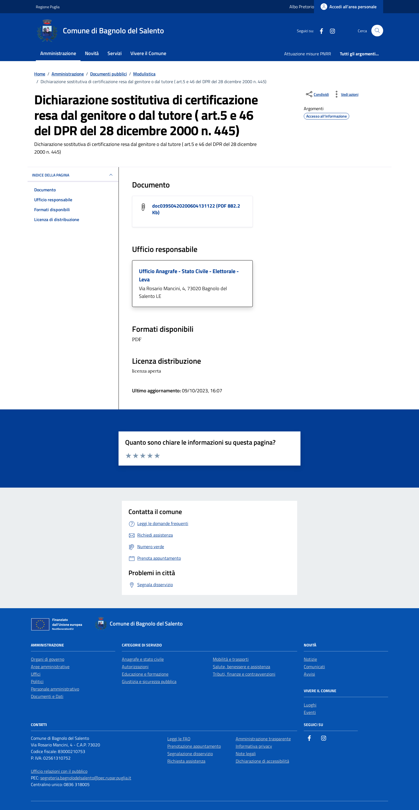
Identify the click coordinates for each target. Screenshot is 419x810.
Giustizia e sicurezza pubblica (149, 681)
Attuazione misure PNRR (307, 53)
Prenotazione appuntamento (194, 746)
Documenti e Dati (47, 696)
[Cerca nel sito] (377, 31)
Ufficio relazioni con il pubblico (59, 771)
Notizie (310, 659)
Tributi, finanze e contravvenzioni (244, 674)
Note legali (246, 753)
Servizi (115, 53)
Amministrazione (58, 53)
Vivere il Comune (148, 53)
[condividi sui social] (317, 94)
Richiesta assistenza (186, 761)
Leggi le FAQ (178, 738)
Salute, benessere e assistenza (241, 666)
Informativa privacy (254, 746)
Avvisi (309, 674)
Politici (37, 681)
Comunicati (314, 666)
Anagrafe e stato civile (143, 659)
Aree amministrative (50, 666)
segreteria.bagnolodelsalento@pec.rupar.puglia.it (85, 777)
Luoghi (310, 705)
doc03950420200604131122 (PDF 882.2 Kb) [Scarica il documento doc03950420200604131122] (196, 209)
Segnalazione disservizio (190, 753)
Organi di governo (47, 659)
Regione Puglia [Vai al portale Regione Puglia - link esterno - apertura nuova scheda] (48, 7)
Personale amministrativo (55, 689)
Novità (92, 53)
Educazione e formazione (145, 674)
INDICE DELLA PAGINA (73, 175)
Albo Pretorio (301, 6)
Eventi (310, 712)
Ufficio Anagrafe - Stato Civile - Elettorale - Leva (189, 275)
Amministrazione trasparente (263, 738)
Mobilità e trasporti (231, 659)
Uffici (36, 674)
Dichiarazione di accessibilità (262, 761)
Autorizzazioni (135, 666)
